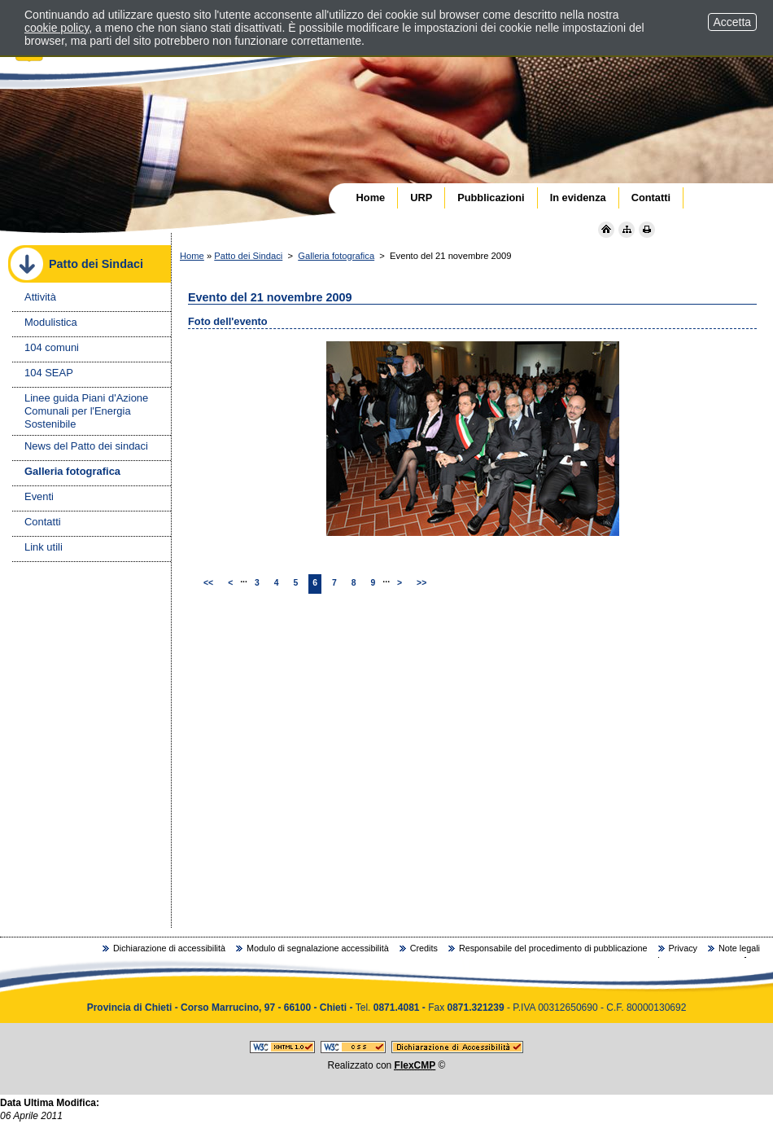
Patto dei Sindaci (248, 256)
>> (421, 582)
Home (192, 256)
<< (208, 582)
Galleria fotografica (336, 256)
